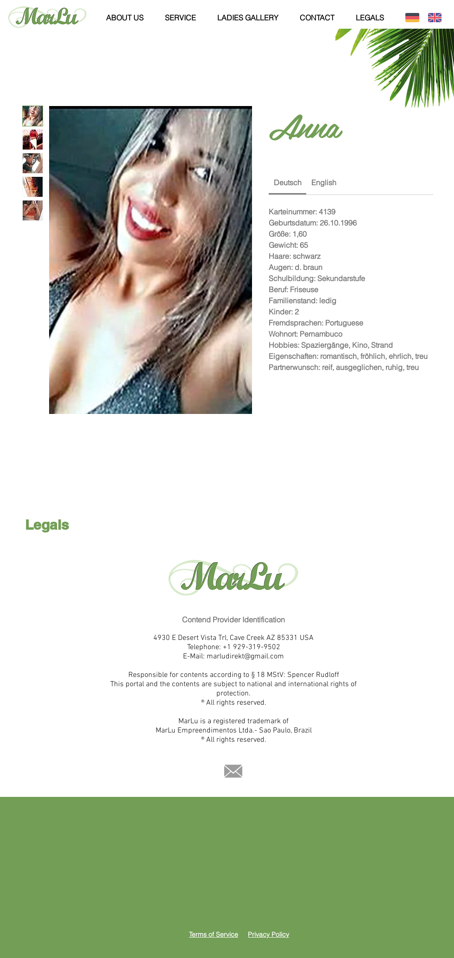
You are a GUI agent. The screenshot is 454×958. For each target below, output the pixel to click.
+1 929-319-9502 (251, 647)
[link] (288, 182)
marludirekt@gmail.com (245, 656)
